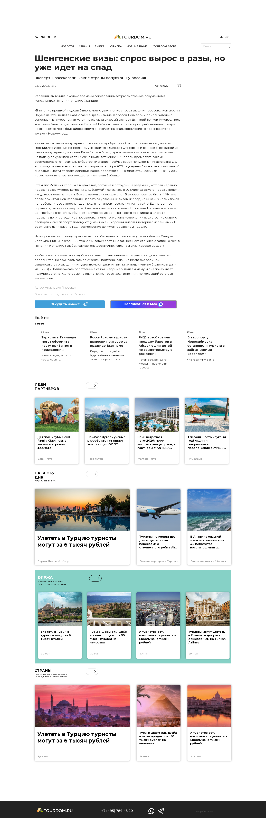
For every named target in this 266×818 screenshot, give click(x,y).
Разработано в (204, 811)
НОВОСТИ (67, 46)
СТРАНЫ (84, 46)
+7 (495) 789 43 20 (117, 811)
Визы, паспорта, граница (53, 294)
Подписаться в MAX (143, 304)
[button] (95, 385)
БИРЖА (99, 46)
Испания (80, 294)
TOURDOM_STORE (164, 46)
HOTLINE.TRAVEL (137, 46)
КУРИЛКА (116, 46)
